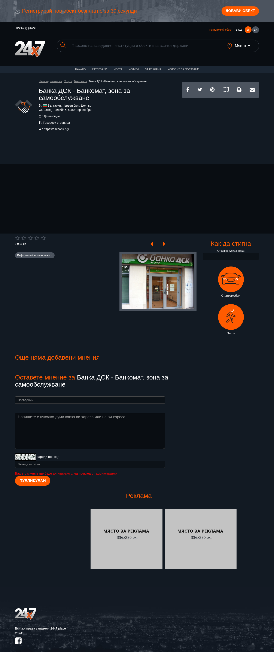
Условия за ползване (183, 66)
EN (256, 30)
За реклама (153, 66)
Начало (80, 66)
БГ (247, 30)
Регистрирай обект (220, 30)
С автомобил (231, 278)
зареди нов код (48, 454)
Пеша (231, 316)
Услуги (134, 66)
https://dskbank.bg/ (56, 126)
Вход (239, 30)
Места (117, 66)
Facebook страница (56, 119)
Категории (99, 66)
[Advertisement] (220, 125)
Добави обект (239, 11)
